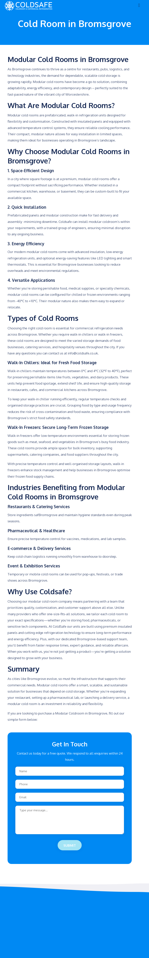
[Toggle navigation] (139, 6)
